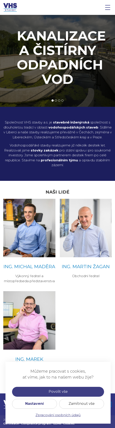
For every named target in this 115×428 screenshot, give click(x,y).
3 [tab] (59, 100)
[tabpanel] (57, 61)
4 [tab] (63, 100)
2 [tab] (56, 100)
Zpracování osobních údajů (58, 415)
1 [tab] (52, 100)
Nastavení (34, 404)
